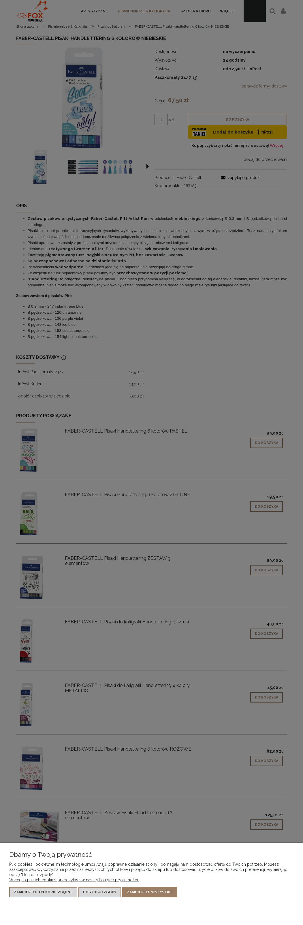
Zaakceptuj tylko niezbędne (43, 892)
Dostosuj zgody (99, 892)
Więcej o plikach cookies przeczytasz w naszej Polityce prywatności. (74, 880)
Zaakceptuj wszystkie (150, 892)
